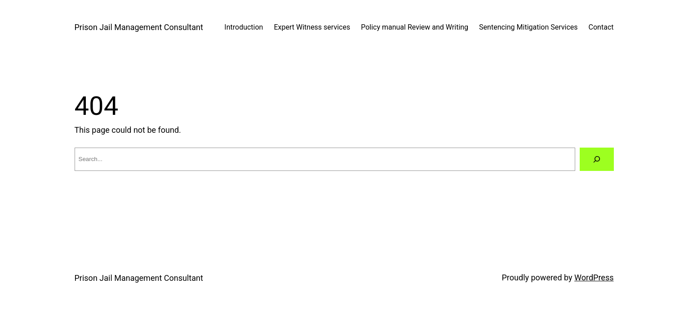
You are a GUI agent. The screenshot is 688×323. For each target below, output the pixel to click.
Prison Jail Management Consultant (139, 27)
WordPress (593, 277)
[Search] (597, 159)
